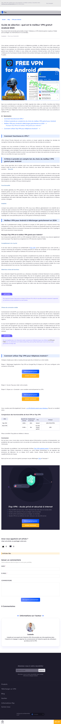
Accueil (3, 19)
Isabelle (3, 36)
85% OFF (57, 722)
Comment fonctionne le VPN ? (14, 118)
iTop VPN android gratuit (41, 448)
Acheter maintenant (30, 376)
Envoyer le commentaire (30, 600)
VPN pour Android (16, 19)
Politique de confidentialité (23, 713)
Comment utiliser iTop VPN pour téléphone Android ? (22, 128)
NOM (3, 566)
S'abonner (41, 670)
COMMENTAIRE (6, 580)
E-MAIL (4, 573)
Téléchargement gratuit (30, 371)
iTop (39, 458)
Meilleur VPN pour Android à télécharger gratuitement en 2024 (25, 123)
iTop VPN (33, 247)
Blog (9, 19)
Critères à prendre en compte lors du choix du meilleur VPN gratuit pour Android (30, 121)
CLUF (18, 715)
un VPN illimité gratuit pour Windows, (37, 408)
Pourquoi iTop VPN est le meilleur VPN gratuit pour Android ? (23, 125)
